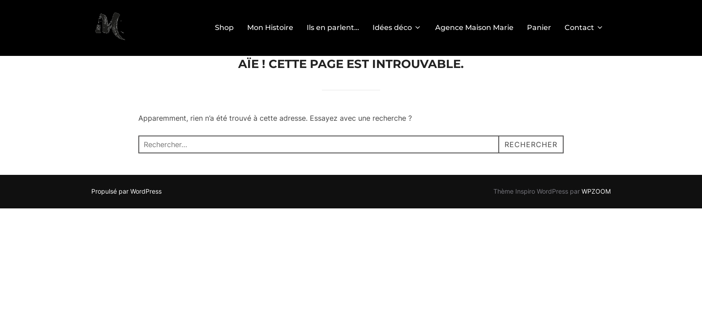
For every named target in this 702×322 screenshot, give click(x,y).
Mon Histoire (270, 27)
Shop (224, 27)
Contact (584, 27)
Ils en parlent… (333, 27)
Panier (539, 27)
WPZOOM (596, 191)
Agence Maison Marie (474, 27)
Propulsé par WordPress (126, 191)
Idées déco (397, 27)
